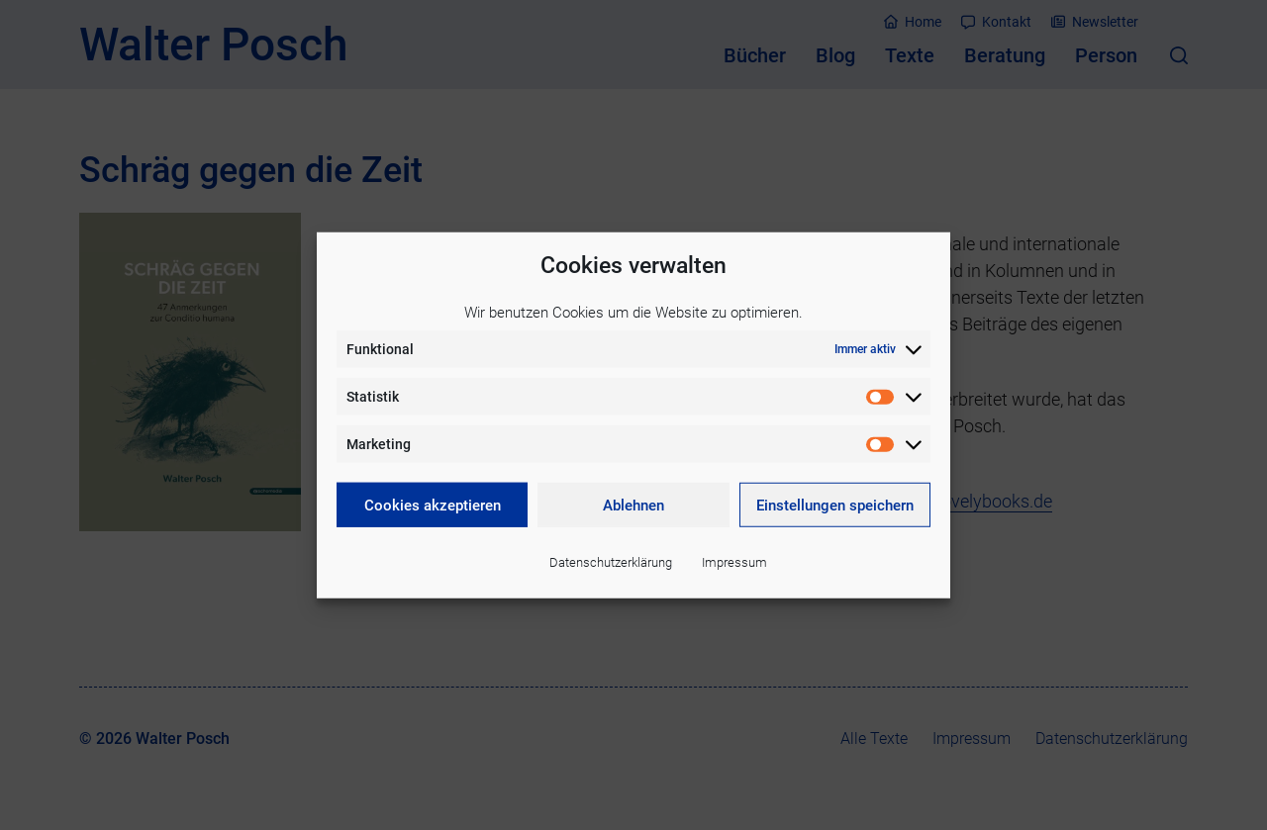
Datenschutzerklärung (610, 562)
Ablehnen (633, 504)
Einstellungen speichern (835, 504)
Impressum (734, 562)
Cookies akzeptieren (432, 504)
